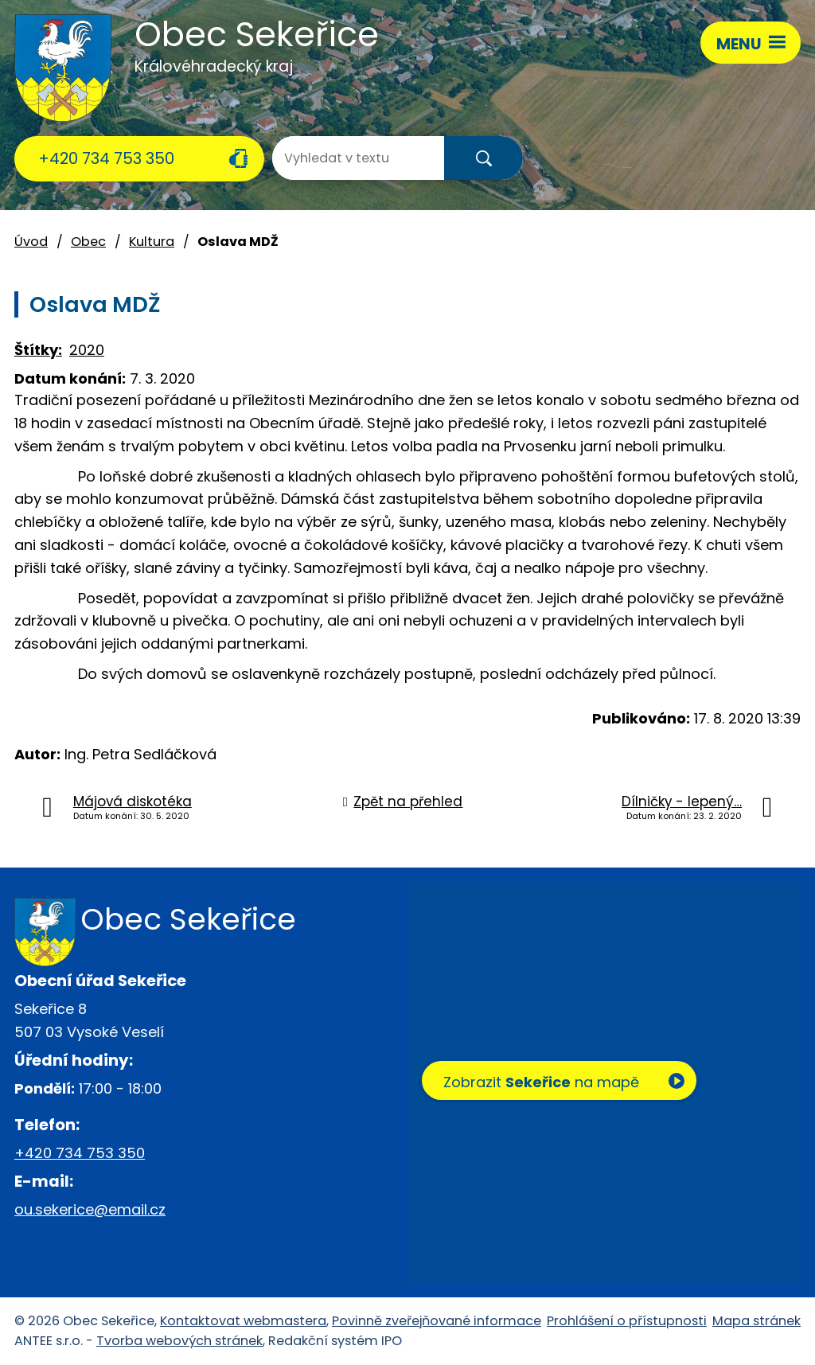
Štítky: (38, 350)
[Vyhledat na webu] (336, 158)
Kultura (151, 241)
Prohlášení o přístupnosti (627, 1321)
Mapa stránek (756, 1321)
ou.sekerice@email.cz (90, 1209)
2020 (86, 350)
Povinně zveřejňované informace (436, 1321)
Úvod (31, 241)
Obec (88, 241)
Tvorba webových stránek (179, 1341)
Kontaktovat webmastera (243, 1321)
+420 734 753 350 (106, 158)
